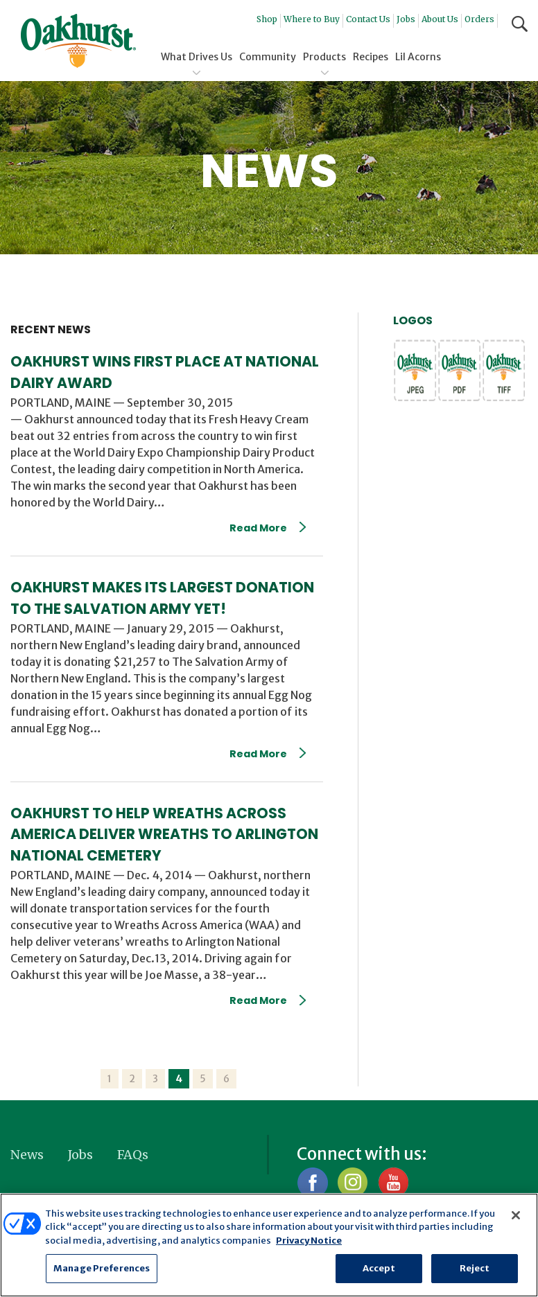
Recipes (370, 57)
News (27, 1155)
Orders (479, 19)
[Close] (516, 1215)
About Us (440, 19)
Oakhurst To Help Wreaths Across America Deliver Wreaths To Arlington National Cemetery (164, 834)
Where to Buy (312, 19)
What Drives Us (196, 57)
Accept (379, 1268)
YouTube (392, 1182)
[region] (269, 1245)
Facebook (312, 1182)
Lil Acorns (418, 57)
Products (324, 57)
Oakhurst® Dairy (78, 41)
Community (267, 57)
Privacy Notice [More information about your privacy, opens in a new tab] (309, 1240)
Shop (267, 19)
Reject (475, 1268)
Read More (267, 528)
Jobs (406, 19)
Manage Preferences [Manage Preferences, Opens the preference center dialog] (101, 1268)
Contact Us (368, 19)
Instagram (352, 1182)
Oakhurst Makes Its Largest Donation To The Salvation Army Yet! (162, 598)
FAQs (132, 1155)
